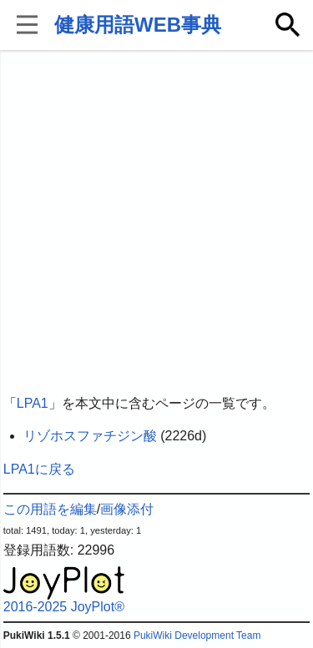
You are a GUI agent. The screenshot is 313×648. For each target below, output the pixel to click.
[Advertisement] (156, 223)
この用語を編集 (50, 509)
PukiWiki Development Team (197, 635)
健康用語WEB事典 (137, 24)
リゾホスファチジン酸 (90, 436)
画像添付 (127, 509)
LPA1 (32, 403)
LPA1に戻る (39, 469)
